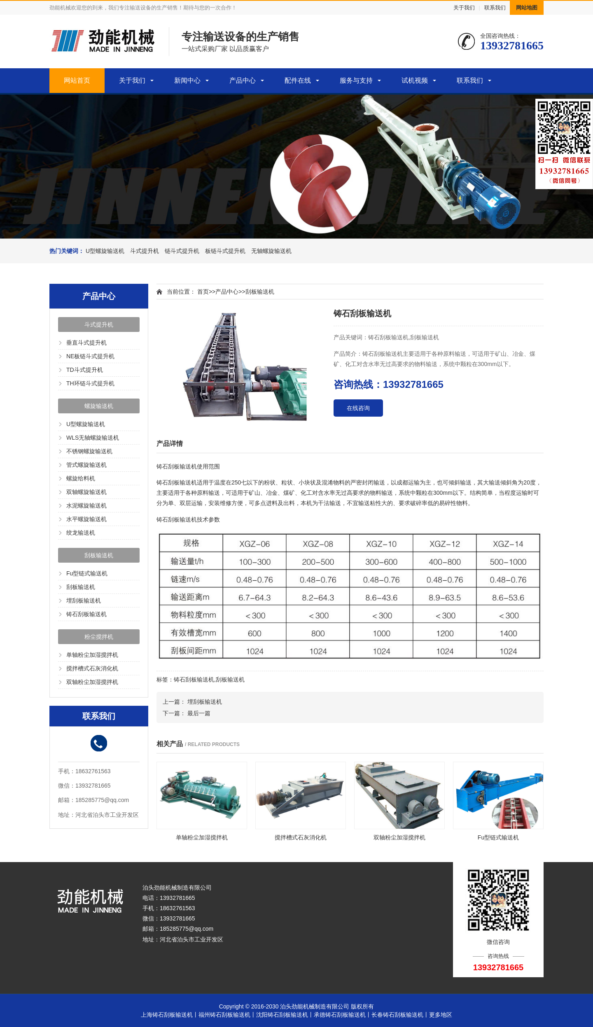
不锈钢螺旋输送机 (89, 451)
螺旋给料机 (80, 478)
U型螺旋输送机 (105, 251)
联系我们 (495, 8)
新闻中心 (187, 80)
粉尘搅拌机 (98, 636)
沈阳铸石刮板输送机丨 (285, 1014)
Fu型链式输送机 (86, 573)
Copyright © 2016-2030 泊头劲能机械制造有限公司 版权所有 (296, 1006)
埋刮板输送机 (83, 600)
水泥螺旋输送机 (86, 505)
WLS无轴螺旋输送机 (92, 437)
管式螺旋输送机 (86, 464)
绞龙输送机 (80, 532)
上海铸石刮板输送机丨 (169, 1014)
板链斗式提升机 (225, 251)
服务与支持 (356, 80)
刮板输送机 (98, 555)
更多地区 (440, 1014)
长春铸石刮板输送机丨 (400, 1014)
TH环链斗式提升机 (90, 383)
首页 (203, 291)
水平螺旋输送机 (86, 519)
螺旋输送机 (98, 406)
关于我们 (464, 8)
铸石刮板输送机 (86, 614)
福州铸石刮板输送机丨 (227, 1014)
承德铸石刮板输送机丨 (342, 1014)
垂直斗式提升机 (86, 342)
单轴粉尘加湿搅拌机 (92, 654)
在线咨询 (358, 408)
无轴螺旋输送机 (271, 251)
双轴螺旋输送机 (86, 492)
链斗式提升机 (182, 251)
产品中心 (242, 80)
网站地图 (526, 8)
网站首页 (77, 80)
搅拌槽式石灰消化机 (92, 668)
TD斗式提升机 (84, 369)
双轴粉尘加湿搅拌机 (92, 682)
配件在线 (298, 80)
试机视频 (415, 80)
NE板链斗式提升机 (90, 356)
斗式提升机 (144, 251)
